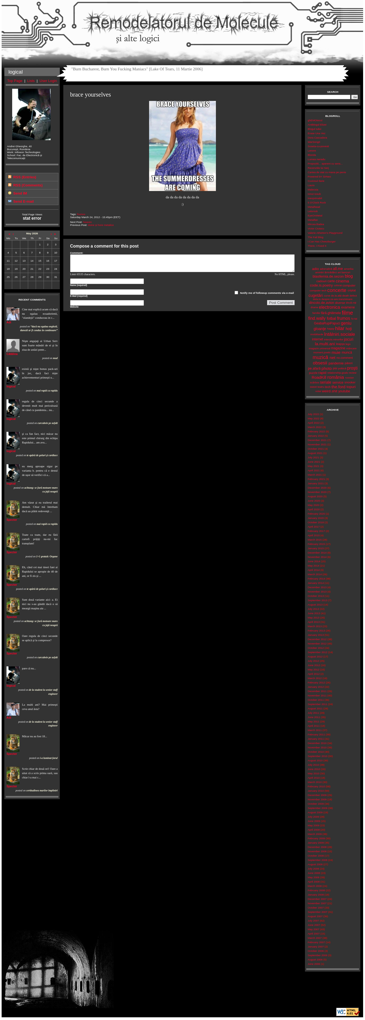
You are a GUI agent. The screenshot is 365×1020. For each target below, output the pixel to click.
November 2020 (317, 492)
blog (349, 276)
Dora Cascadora (317, 137)
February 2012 (316, 682)
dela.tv (317, 299)
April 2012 (314, 673)
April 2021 (314, 470)
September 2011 (317, 704)
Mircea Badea (316, 224)
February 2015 (316, 543)
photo (326, 368)
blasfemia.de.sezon (328, 276)
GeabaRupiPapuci (327, 323)
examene (348, 307)
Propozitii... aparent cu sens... (325, 163)
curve (327, 295)
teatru (321, 386)
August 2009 (315, 812)
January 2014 (316, 582)
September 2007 (317, 911)
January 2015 (316, 548)
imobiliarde (316, 334)
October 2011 (316, 699)
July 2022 (313, 414)
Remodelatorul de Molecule (182, 25)
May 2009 (313, 825)
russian (349, 377)
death (345, 295)
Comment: (76, 252)
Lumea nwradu (316, 159)
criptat (352, 290)
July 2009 (313, 816)
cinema (342, 281)
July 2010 (313, 764)
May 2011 (313, 721)
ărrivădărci (330, 272)
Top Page (14, 81)
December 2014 (317, 552)
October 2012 (316, 647)
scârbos (314, 382)
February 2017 (316, 530)
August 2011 (315, 708)
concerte (336, 290)
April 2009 (314, 829)
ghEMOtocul (315, 120)
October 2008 (316, 855)
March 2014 (315, 574)
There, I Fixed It (317, 245)
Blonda (312, 154)
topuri (351, 387)
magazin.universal (319, 348)
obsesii (320, 363)
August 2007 (315, 916)
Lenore (312, 150)
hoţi (349, 329)
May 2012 (313, 669)
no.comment (345, 357)
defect (353, 295)
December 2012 (317, 639)
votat (318, 391)
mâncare (351, 348)
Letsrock (313, 211)
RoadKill (319, 377)
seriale (325, 382)
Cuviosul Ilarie (316, 180)
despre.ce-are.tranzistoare (337, 299)
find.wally (316, 318)
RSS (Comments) (27, 185)
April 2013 (314, 621)
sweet (313, 386)
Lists (31, 81)
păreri (349, 363)
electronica (329, 307)
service (337, 382)
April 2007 (314, 933)
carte (331, 281)
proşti (352, 368)
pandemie (336, 363)
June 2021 (314, 461)
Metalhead (314, 206)
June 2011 (314, 717)
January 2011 (316, 738)
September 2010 (317, 756)
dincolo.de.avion (321, 303)
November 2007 (317, 903)
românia (335, 377)
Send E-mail (23, 201)
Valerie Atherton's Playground (325, 232)
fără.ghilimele (331, 313)
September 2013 (317, 600)
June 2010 (314, 769)
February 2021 (316, 479)
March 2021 (315, 474)
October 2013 (316, 595)
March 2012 (315, 678)
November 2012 (317, 643)
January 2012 (316, 686)
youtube (344, 391)
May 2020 (313, 505)
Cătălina (12, 354)
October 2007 (316, 907)
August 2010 (315, 760)
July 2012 (313, 660)
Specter (11, 519)
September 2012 (317, 652)
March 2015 (315, 539)
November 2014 (317, 556)
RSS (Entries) (24, 177)
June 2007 (314, 924)
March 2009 (315, 834)
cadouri (321, 281)
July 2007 (313, 920)
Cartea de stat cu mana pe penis (327, 172)
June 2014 (314, 561)
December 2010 (317, 743)
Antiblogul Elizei (317, 124)
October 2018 (316, 522)
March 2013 (315, 626)
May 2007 (313, 929)
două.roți (351, 302)
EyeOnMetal (315, 215)
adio (315, 269)
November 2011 (317, 695)
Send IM (20, 193)
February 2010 (316, 786)
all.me (338, 269)
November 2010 (317, 747)
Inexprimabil (315, 198)
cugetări (315, 295)
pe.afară (314, 368)
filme (347, 313)
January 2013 (316, 634)
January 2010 (316, 790)
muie (335, 352)
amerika (348, 268)
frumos (81, 214)
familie (316, 312)
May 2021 (313, 466)
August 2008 (315, 864)
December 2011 (317, 691)
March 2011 (315, 730)
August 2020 (315, 496)
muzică (320, 357)
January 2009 (316, 842)
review (352, 372)
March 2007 (315, 937)
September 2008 (317, 859)
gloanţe (320, 329)
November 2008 (317, 851)
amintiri (319, 272)
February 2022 (316, 431)
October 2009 (316, 803)
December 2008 (317, 846)
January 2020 (316, 517)
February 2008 (316, 890)
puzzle (313, 372)
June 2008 (314, 872)
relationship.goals (337, 372)
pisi (335, 368)
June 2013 (314, 613)
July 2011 (313, 712)
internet (317, 339)
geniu (346, 323)
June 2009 (314, 821)
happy (330, 328)
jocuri (349, 339)
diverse (340, 302)
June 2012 (314, 665)
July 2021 (313, 457)
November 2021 (317, 444)
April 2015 (314, 535)
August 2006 (315, 959)
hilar (339, 328)
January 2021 (316, 483)
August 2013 (315, 604)
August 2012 (315, 656)
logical (11, 386)
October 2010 (316, 751)
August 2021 (315, 453)
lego (348, 344)
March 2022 (315, 427)
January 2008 (316, 894)
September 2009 (317, 808)
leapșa (340, 344)
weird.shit (329, 391)
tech (328, 387)
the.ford (338, 386)
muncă (347, 352)
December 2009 (317, 795)
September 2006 (317, 955)
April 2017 (314, 526)
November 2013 (317, 591)
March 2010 (315, 782)
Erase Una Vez (316, 133)
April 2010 (314, 777)
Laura (311, 185)
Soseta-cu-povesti (318, 146)
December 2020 (317, 487)
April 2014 (314, 569)
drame (314, 307)
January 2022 (316, 435)
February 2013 (316, 630)
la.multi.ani (325, 343)
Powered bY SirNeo (319, 176)
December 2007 (317, 898)
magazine (338, 348)
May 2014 (313, 565)
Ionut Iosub (314, 193)
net (332, 357)
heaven (87, 222)
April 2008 (314, 881)
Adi (8, 322)
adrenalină (326, 268)
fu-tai (354, 318)
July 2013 (313, 608)
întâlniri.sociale (339, 334)
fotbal (331, 318)
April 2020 (314, 509)
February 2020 (316, 513)
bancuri (345, 272)
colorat (338, 285)
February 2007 (316, 942)
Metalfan (313, 219)
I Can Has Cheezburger (322, 241)
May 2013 (313, 617)
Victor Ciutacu (316, 228)
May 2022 (313, 418)
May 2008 (313, 877)
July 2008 (313, 868)
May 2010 (313, 773)
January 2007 (316, 946)
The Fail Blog (315, 237)
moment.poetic (322, 352)
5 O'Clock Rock (317, 202)
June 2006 (314, 963)
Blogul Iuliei (314, 128)
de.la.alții (336, 295)
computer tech (318, 290)
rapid (322, 373)
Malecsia (313, 189)
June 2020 (314, 500)
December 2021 (317, 440)
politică (342, 368)
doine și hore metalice (101, 224)
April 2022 (314, 422)
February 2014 (316, 578)
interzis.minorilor (333, 339)
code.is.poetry (321, 285)
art (339, 272)
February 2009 (316, 838)
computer (349, 285)
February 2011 (316, 734)
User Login (48, 81)
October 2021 (316, 448)
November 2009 (317, 799)
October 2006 (316, 950)
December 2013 (317, 587)
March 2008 (315, 885)
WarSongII (314, 141)
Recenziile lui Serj (318, 167)
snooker (350, 382)
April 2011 (314, 725)
